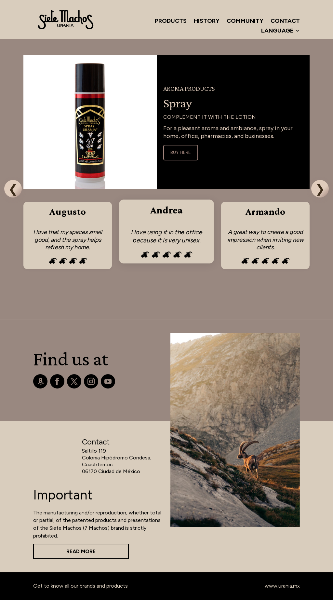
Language (277, 31)
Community (245, 21)
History (207, 21)
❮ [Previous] (13, 189)
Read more (81, 551)
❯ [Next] (320, 189)
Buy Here (180, 152)
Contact (285, 21)
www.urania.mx (282, 586)
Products (171, 21)
